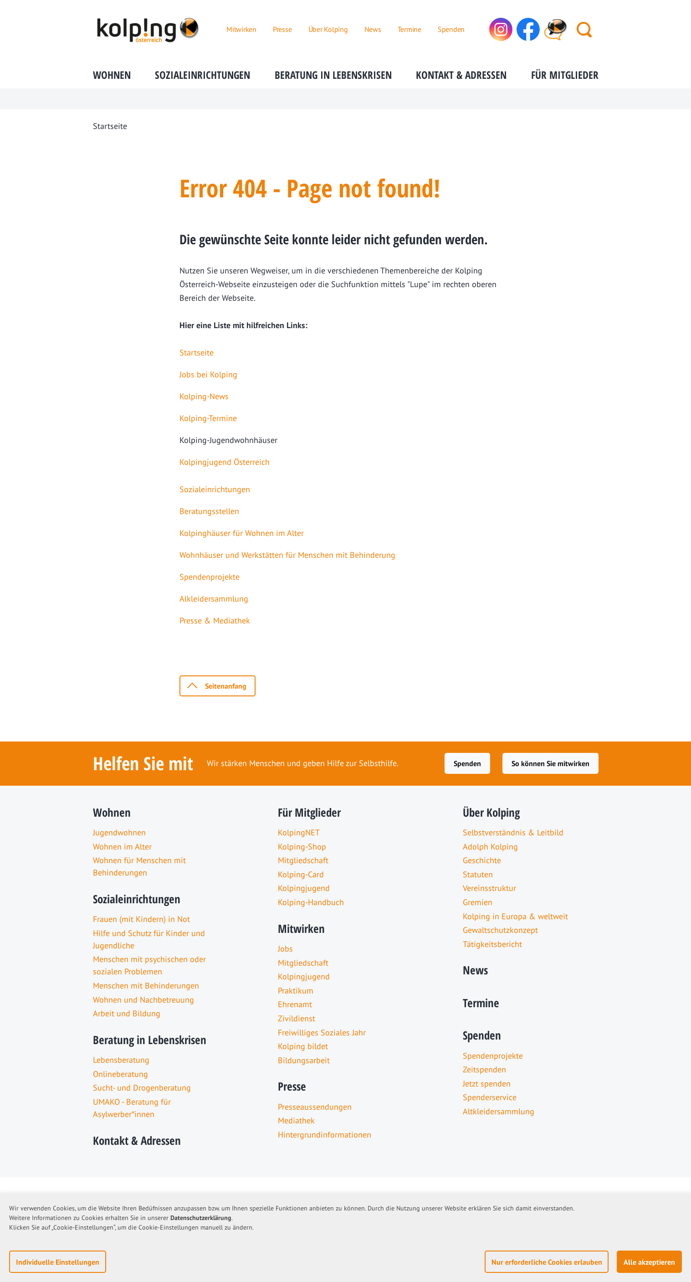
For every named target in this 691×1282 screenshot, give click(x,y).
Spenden (467, 763)
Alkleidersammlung (213, 598)
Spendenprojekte (209, 576)
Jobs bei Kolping (208, 374)
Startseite (196, 352)
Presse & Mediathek (214, 620)
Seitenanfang (225, 685)
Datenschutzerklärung (200, 1218)
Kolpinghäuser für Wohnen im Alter (241, 533)
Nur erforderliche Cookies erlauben (546, 1262)
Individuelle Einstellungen (57, 1262)
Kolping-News (204, 396)
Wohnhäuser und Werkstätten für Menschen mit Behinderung (287, 555)
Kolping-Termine (208, 418)
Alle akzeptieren (649, 1262)
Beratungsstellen (209, 511)
